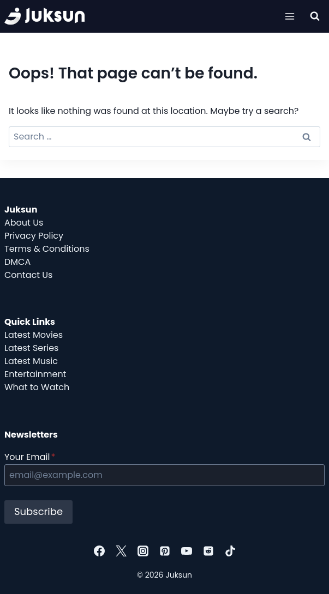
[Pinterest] (165, 551)
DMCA (17, 262)
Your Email (29, 457)
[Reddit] (208, 551)
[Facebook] (99, 551)
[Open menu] (289, 16)
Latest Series (31, 348)
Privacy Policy (33, 235)
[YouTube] (187, 551)
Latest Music (31, 361)
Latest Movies (33, 335)
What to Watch (36, 387)
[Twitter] (121, 551)
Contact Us (28, 275)
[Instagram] (143, 551)
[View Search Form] (315, 16)
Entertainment (35, 374)
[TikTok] (230, 551)
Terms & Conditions (46, 249)
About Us (23, 222)
